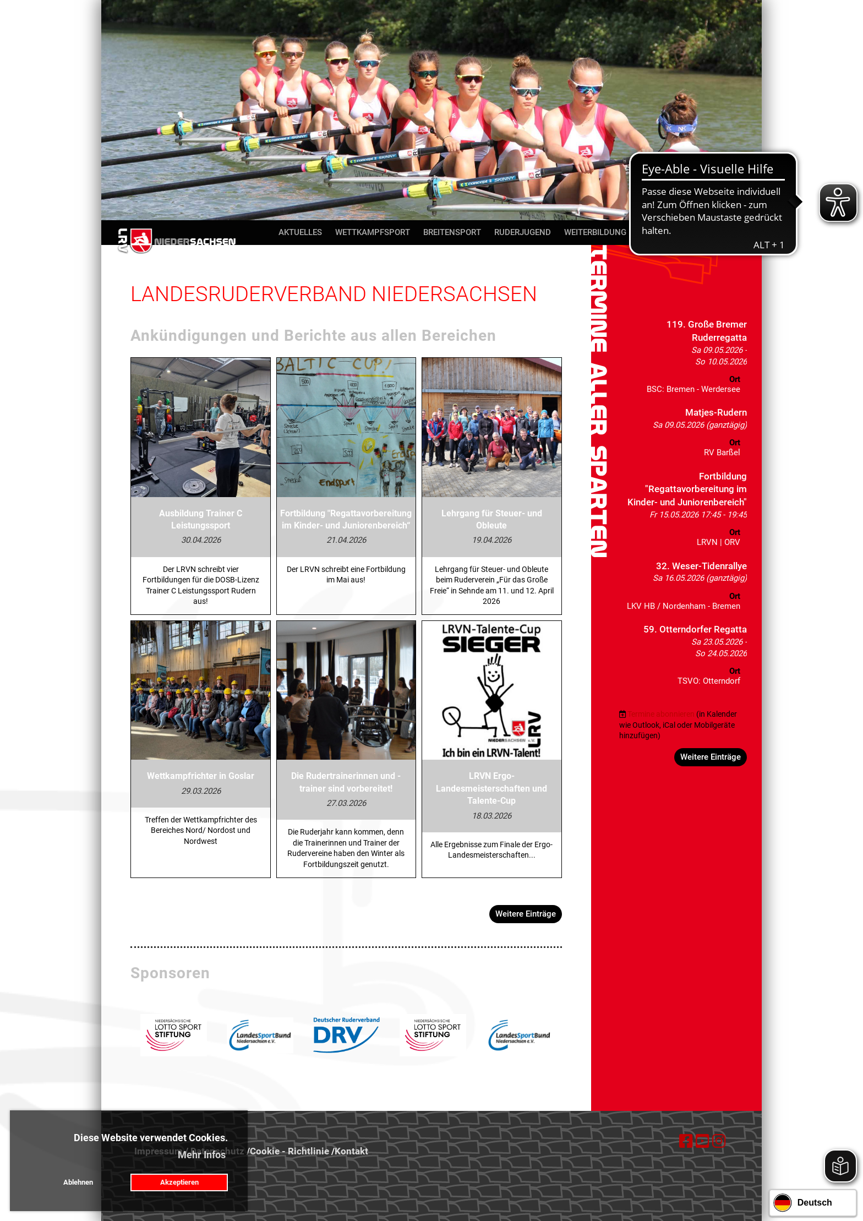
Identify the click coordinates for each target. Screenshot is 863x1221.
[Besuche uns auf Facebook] (686, 1141)
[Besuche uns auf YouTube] (702, 1141)
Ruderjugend (522, 232)
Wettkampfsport (372, 232)
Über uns (659, 232)
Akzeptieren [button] (179, 1182)
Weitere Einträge (525, 914)
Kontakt (709, 232)
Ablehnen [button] (78, 1182)
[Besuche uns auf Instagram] (719, 1141)
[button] (683, 359)
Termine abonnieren (661, 714)
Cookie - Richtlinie (289, 1151)
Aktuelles (300, 232)
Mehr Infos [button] (202, 1154)
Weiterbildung (595, 232)
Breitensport (452, 232)
